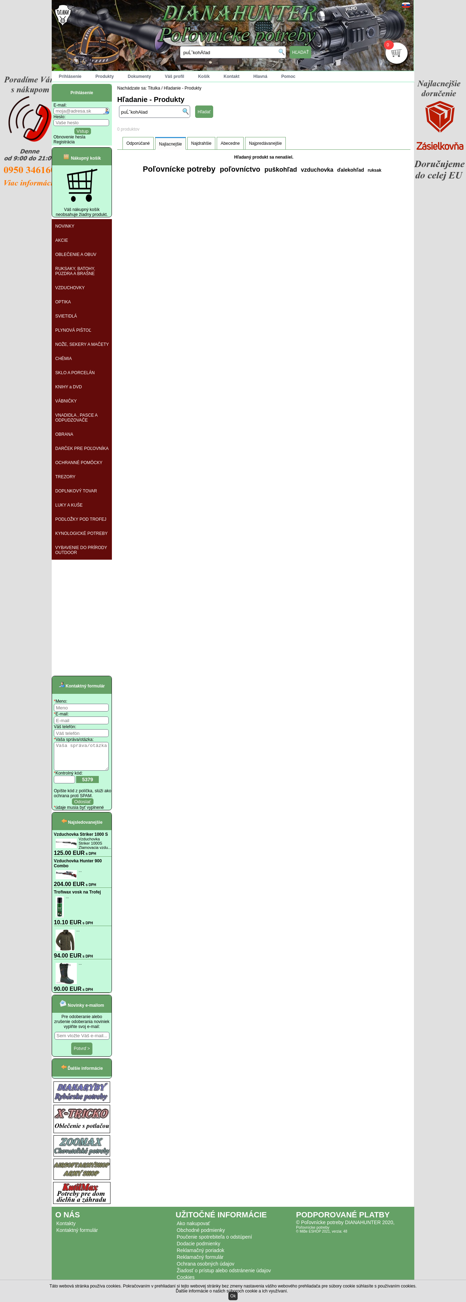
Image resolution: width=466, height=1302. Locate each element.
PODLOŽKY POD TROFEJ (80, 519)
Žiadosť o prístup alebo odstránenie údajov (224, 1276)
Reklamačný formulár (200, 1262)
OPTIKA (63, 301)
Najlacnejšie (170, 144)
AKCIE (61, 240)
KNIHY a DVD (68, 386)
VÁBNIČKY (66, 401)
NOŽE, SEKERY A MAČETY (82, 344)
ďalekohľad (350, 170)
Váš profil (174, 76)
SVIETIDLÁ (66, 316)
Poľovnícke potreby (179, 169)
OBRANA (64, 434)
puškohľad (280, 169)
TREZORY (65, 476)
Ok (232, 1296)
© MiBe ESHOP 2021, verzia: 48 (321, 1237)
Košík (204, 76)
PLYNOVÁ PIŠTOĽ (73, 330)
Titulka (154, 88)
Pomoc (288, 76)
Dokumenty (139, 76)
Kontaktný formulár (77, 1235)
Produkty (104, 76)
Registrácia (64, 141)
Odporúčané (138, 143)
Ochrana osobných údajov (205, 1269)
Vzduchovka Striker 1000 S (81, 839)
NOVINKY (64, 226)
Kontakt (231, 76)
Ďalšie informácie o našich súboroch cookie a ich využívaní (231, 1291)
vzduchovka (316, 170)
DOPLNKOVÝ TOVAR (76, 491)
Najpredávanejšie (265, 143)
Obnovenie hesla (69, 137)
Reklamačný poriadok (201, 1255)
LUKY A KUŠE (69, 505)
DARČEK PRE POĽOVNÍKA (82, 448)
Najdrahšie (201, 143)
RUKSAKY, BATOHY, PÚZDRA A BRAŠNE (75, 271)
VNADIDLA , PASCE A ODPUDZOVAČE (76, 418)
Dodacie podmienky (198, 1249)
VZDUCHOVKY (70, 287)
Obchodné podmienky (201, 1235)
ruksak (374, 170)
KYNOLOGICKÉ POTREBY (81, 533)
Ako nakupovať (193, 1229)
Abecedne (230, 143)
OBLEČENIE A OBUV (75, 254)
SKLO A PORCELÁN (75, 372)
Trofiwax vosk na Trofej (77, 897)
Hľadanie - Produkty (182, 88)
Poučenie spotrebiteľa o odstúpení (214, 1242)
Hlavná (260, 76)
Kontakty (65, 1229)
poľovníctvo (239, 169)
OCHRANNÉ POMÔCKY (78, 462)
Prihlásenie (70, 76)
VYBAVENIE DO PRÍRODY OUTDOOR (81, 550)
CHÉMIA (63, 358)
